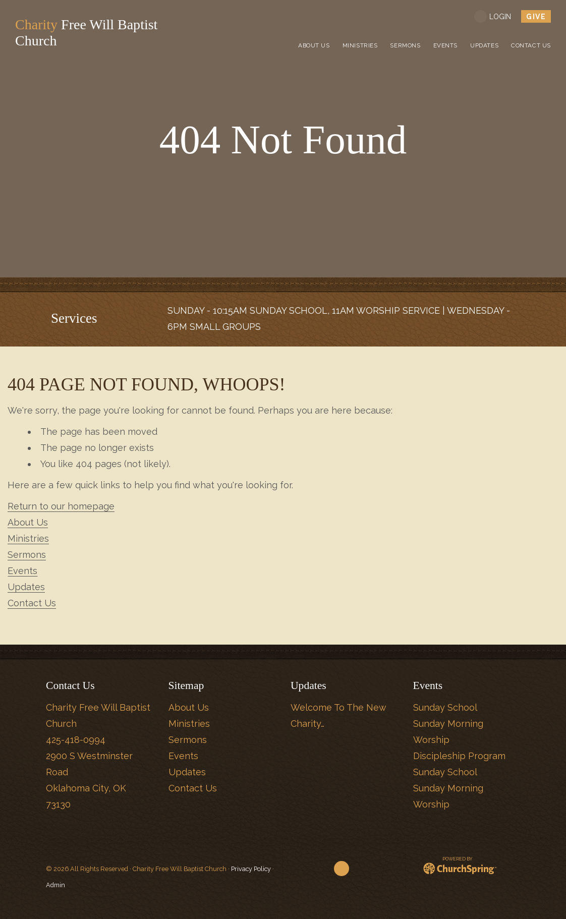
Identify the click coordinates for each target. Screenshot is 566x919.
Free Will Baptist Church (91, 32)
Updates (26, 587)
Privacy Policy (251, 869)
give (536, 17)
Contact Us (32, 603)
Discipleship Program (459, 756)
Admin (55, 885)
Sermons (27, 554)
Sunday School (445, 707)
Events (22, 570)
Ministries (28, 538)
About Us (28, 522)
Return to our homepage (61, 506)
